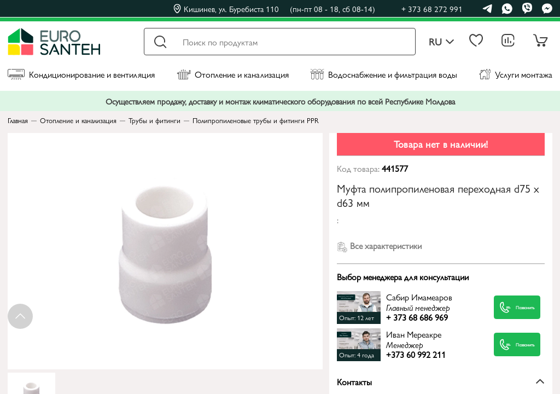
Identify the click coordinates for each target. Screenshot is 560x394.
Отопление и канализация (233, 74)
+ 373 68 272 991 (432, 8)
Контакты (441, 381)
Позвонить (507, 307)
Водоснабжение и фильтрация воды (383, 74)
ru (441, 42)
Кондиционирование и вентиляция (81, 74)
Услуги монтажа (515, 74)
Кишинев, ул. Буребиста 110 (274, 9)
